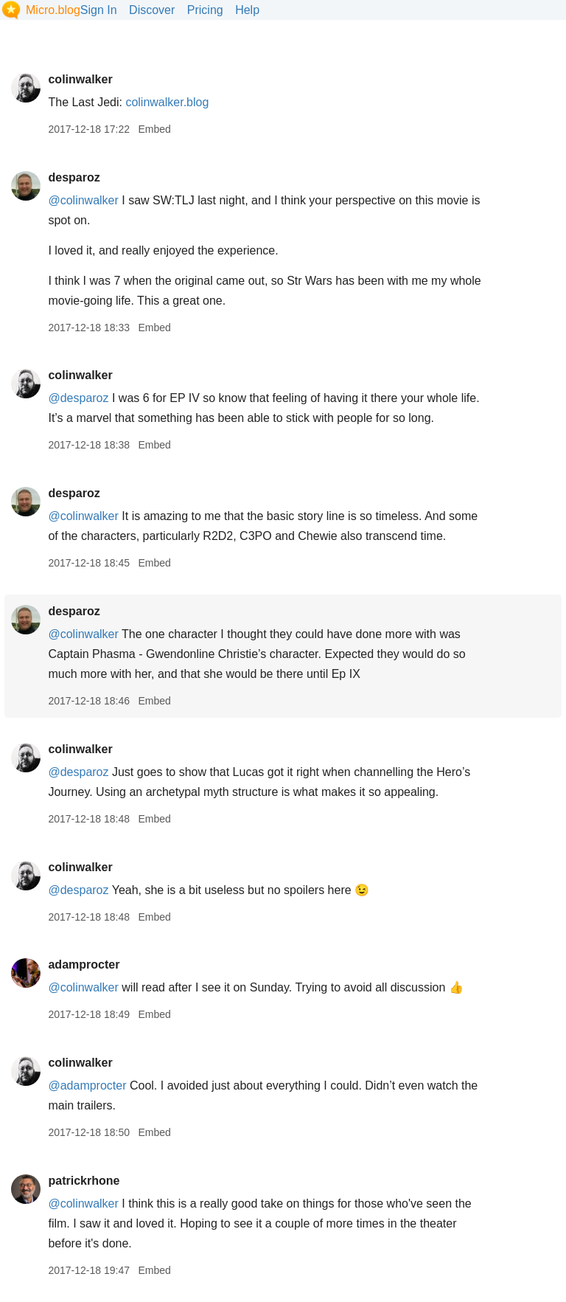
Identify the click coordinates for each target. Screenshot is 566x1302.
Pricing (205, 10)
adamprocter (83, 964)
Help (247, 10)
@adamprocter (87, 1085)
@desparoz (78, 398)
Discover (152, 10)
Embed (154, 129)
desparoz (73, 177)
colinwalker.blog (167, 102)
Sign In (98, 10)
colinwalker (80, 79)
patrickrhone (83, 1180)
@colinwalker (83, 200)
